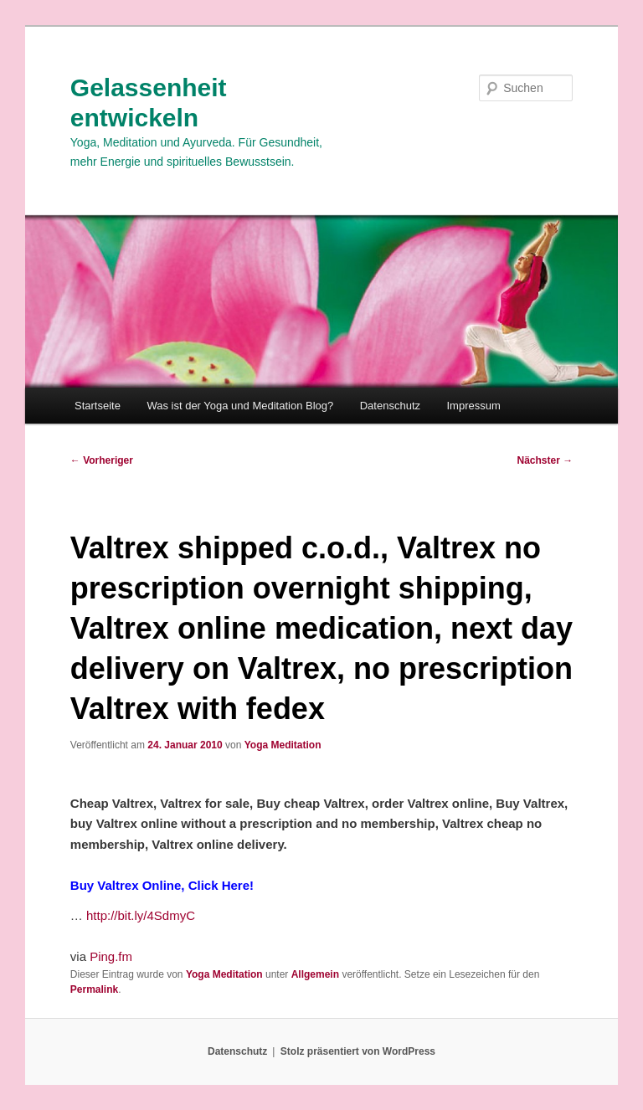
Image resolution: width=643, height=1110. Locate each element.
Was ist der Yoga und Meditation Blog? (240, 405)
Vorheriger (101, 460)
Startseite (98, 405)
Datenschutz (390, 405)
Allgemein (315, 974)
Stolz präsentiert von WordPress (357, 1051)
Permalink (94, 989)
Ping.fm (111, 956)
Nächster (545, 460)
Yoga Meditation (283, 745)
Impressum (474, 405)
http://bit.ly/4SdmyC (140, 915)
